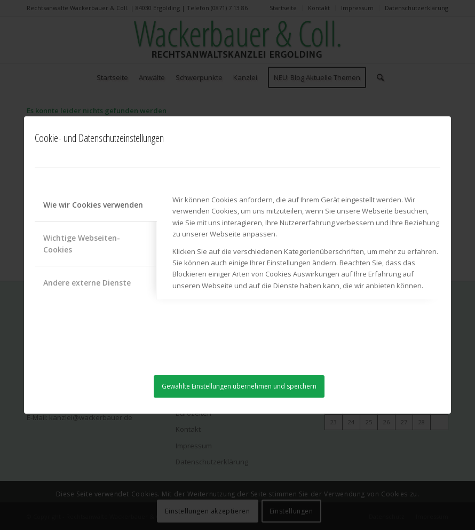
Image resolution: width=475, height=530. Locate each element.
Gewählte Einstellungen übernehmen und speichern (239, 386)
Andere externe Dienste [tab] (87, 283)
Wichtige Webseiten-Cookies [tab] (81, 243)
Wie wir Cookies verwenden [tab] (93, 205)
